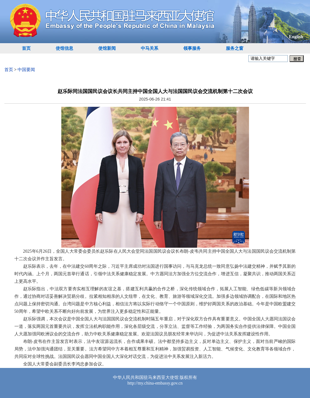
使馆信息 (64, 48)
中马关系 (149, 48)
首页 (26, 48)
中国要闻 (26, 69)
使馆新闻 (107, 48)
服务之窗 (234, 48)
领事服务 (192, 48)
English (296, 36)
